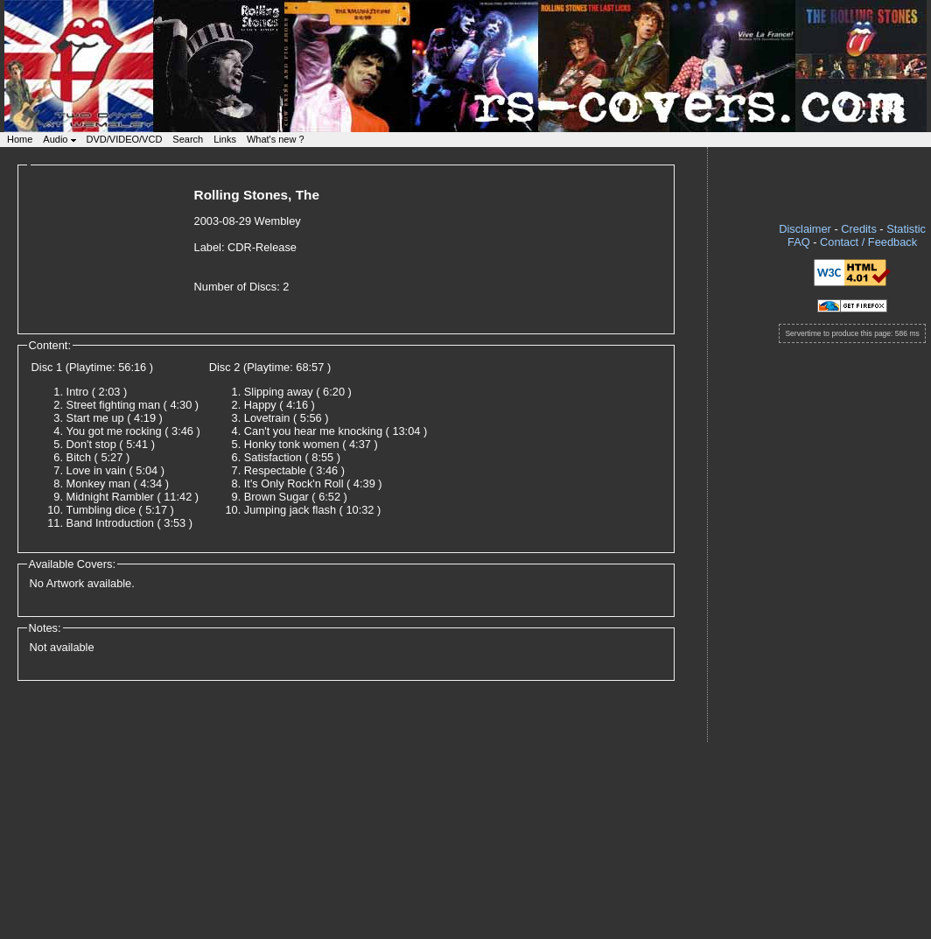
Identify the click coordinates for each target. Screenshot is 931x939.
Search (187, 139)
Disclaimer (805, 228)
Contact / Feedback (868, 242)
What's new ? (275, 139)
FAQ (799, 242)
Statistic (906, 228)
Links (225, 139)
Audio (59, 139)
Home (19, 139)
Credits (859, 228)
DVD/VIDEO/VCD (125, 139)
